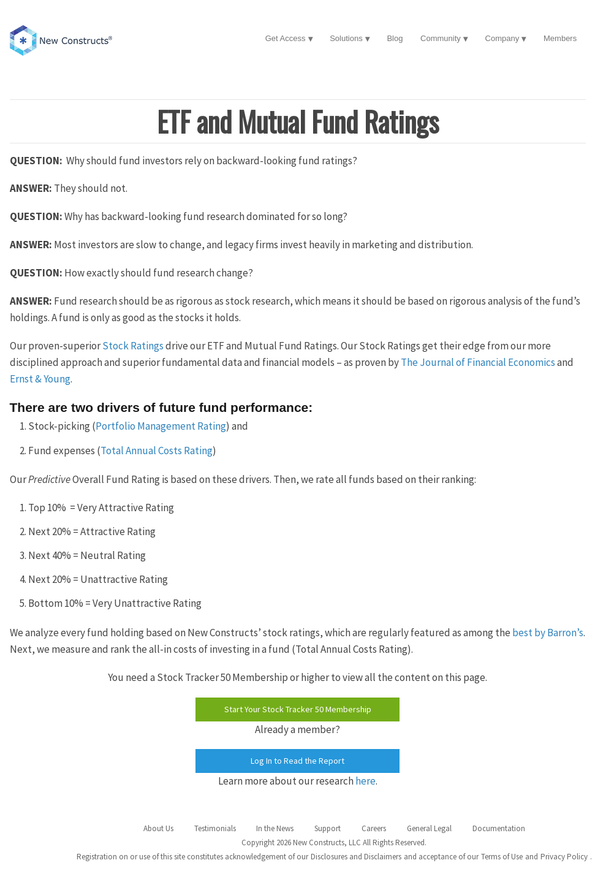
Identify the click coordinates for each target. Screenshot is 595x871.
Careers (374, 828)
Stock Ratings (133, 345)
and (531, 856)
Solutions (346, 38)
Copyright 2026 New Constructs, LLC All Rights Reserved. (333, 842)
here (365, 781)
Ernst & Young (40, 379)
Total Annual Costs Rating (156, 450)
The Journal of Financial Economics (478, 362)
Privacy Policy (564, 856)
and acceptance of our (441, 856)
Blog (395, 38)
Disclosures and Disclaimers (356, 856)
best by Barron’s (547, 632)
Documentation (498, 828)
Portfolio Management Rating (161, 426)
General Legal (429, 828)
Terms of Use (502, 856)
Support (327, 828)
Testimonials (215, 828)
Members (560, 38)
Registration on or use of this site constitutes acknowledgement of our (192, 856)
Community (440, 38)
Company (502, 38)
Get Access (285, 38)
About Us (158, 828)
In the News (275, 828)
